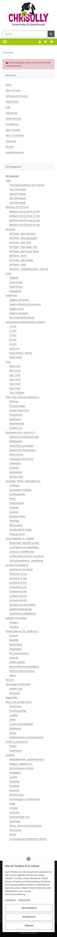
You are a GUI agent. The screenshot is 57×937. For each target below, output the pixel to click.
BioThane (10, 229)
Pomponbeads (16, 503)
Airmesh (13, 635)
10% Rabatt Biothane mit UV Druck (27, 184)
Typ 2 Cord (14, 379)
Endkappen (15, 772)
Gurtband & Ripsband (17, 564)
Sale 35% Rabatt (17, 198)
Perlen (12, 498)
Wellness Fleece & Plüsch (22, 670)
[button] (40, 42)
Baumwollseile (16, 423)
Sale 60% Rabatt (17, 202)
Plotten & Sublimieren (17, 741)
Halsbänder (15, 728)
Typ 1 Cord (14, 374)
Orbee (12, 719)
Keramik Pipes (16, 794)
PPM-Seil (13, 401)
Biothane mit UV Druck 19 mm (24, 215)
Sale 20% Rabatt (17, 193)
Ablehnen (29, 925)
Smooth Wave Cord (19, 410)
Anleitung (11, 141)
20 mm (12, 339)
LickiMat (13, 715)
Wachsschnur (16, 476)
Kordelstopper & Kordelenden (24, 799)
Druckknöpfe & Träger (20, 529)
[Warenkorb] (51, 42)
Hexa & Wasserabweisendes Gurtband (25, 321)
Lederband (15, 463)
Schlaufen (14, 812)
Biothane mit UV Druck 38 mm (24, 224)
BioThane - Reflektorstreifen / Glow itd (28, 268)
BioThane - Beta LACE (20, 242)
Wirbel (12, 834)
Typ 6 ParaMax (16, 392)
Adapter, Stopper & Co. (21, 763)
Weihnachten (16, 525)
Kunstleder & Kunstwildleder (24, 547)
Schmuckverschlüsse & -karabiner (26, 556)
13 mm (12, 330)
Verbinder (14, 520)
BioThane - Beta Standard (22, 233)
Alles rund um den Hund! (19, 701)
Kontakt (10, 146)
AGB (8, 107)
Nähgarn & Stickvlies (16, 617)
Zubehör (10, 754)
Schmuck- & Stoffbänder (21, 551)
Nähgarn (13, 622)
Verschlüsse (15, 830)
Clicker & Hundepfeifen (21, 723)
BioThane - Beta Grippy (21, 260)
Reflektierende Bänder (20, 609)
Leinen (12, 732)
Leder (9, 273)
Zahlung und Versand (17, 95)
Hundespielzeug (17, 710)
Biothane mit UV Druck (17, 207)
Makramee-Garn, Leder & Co (20, 432)
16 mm (12, 335)
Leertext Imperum (15, 152)
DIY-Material (12, 124)
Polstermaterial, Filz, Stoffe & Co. (22, 631)
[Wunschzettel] (45, 42)
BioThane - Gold (17, 264)
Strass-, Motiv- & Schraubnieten (25, 825)
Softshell (13, 657)
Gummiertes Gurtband (21, 569)
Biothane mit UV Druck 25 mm (24, 220)
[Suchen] (25, 34)
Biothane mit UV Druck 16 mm (24, 211)
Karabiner (14, 785)
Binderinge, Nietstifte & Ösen (24, 542)
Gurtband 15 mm (18, 578)
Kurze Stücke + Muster (20, 352)
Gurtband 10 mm (18, 573)
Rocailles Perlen (17, 516)
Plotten (13, 746)
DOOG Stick (15, 706)
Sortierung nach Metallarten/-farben (28, 838)
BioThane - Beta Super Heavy (24, 251)
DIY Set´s (10, 679)
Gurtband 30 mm (18, 591)
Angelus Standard (18, 313)
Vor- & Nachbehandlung (21, 317)
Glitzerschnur (16, 454)
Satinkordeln (15, 472)
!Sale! (8, 180)
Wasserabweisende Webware (24, 666)
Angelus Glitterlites (19, 299)
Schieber (13, 807)
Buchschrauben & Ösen (21, 768)
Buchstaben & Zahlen (20, 489)
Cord (8, 361)
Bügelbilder (12, 697)
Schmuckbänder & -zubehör (20, 538)
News (8, 84)
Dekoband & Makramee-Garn (24, 436)
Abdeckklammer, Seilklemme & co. (26, 759)
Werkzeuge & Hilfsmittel (18, 684)
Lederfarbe (11, 295)
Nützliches (14, 693)
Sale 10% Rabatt (17, 189)
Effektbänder (15, 441)
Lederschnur (15, 286)
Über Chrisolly (13, 90)
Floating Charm (17, 533)
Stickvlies (14, 626)
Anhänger (14, 485)
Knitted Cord (15, 427)
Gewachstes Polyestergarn (22, 450)
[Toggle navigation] (4, 41)
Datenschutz (12, 101)
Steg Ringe (14, 821)
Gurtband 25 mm (18, 587)
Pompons (14, 507)
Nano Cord (14, 366)
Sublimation (15, 750)
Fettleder (14, 277)
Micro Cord (15, 370)
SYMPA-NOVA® (17, 662)
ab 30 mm (14, 348)
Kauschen (14, 790)
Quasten (13, 511)
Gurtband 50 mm (18, 600)
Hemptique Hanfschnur (21, 458)
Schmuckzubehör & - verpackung (26, 560)
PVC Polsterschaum (19, 653)
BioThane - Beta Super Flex (23, 246)
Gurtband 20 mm (18, 582)
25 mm (12, 344)
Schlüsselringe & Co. (19, 816)
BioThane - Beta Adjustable (23, 237)
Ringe (12, 803)
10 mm (12, 326)
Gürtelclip (14, 781)
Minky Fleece (15, 644)
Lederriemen (15, 282)
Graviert (13, 777)
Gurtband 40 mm (18, 595)
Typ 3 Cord (14, 383)
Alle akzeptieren (29, 908)
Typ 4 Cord (14, 388)
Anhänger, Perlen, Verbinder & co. (23, 480)
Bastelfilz (14, 640)
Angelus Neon (16, 308)
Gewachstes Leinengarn (21, 445)
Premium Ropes (17, 405)
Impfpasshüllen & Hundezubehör (26, 737)
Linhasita (14, 467)
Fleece (12, 675)
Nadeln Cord (15, 688)
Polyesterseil (15, 414)
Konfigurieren (29, 917)
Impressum (11, 112)
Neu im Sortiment (15, 135)
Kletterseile (15, 419)
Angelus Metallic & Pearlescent (25, 304)
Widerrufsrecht (13, 118)
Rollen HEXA (15, 357)
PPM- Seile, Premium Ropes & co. (22, 397)
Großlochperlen (17, 494)
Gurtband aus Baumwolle (22, 604)
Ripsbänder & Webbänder (22, 613)
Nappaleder (15, 290)
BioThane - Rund (17, 255)
